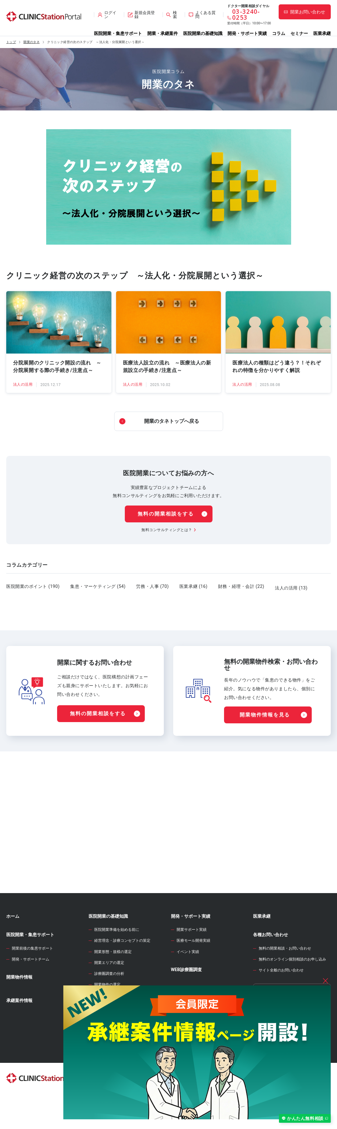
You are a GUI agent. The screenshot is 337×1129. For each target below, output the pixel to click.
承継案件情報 (19, 1031)
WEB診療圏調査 (186, 1001)
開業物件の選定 (107, 1016)
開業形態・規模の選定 (113, 983)
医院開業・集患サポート (118, 33)
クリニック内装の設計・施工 (118, 1049)
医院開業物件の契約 (111, 1038)
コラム (278, 33)
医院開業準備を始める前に (116, 961)
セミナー (299, 33)
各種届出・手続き (109, 1071)
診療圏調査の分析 (109, 1005)
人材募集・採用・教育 (113, 1060)
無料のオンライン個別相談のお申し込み (292, 991)
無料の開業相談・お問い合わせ (285, 980)
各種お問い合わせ (270, 966)
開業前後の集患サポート (32, 980)
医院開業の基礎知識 (202, 33)
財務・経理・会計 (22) (241, 586)
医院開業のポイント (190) (33, 586)
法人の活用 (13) (291, 586)
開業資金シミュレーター (195, 1019)
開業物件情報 (19, 1008)
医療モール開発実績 (193, 972)
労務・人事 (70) (152, 586)
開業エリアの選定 (109, 994)
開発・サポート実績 (247, 33)
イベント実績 (188, 983)
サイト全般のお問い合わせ (281, 1001)
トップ (11, 42)
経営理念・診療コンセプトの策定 (122, 972)
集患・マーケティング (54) (97, 586)
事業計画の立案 (107, 1027)
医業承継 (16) (193, 586)
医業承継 (322, 33)
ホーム (12, 947)
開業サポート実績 (192, 961)
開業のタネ (31, 42)
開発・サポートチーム (30, 991)
